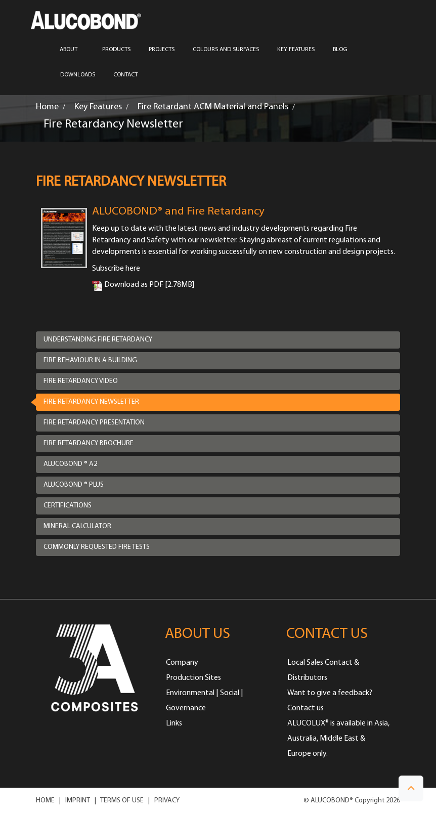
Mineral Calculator (77, 526)
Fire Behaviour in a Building (90, 360)
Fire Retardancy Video (80, 381)
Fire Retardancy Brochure (88, 443)
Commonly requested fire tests (96, 547)
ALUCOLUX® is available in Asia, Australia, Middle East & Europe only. (338, 738)
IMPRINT (77, 800)
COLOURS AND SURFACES (226, 49)
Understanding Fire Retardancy (97, 340)
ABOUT (72, 49)
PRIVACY (167, 800)
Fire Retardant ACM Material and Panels (213, 107)
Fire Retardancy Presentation (94, 422)
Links (174, 723)
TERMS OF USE (122, 800)
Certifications (67, 505)
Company (182, 663)
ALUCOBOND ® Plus (73, 485)
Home (47, 107)
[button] (411, 788)
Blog (340, 49)
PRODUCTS (116, 49)
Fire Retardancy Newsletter (91, 402)
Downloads (77, 75)
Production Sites (193, 678)
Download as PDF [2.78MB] (143, 285)
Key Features (296, 49)
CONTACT (125, 75)
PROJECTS (162, 49)
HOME (45, 800)
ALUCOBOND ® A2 (70, 464)
